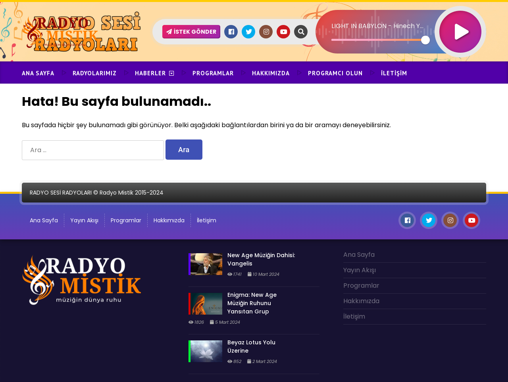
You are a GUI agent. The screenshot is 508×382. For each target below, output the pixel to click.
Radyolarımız (95, 73)
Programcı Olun (335, 73)
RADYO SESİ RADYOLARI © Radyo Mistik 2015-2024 (97, 193)
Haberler (150, 73)
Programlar (213, 73)
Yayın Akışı (84, 220)
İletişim (394, 73)
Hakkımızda (271, 73)
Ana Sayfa (38, 73)
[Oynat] (460, 21)
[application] (401, 18)
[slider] (378, 40)
